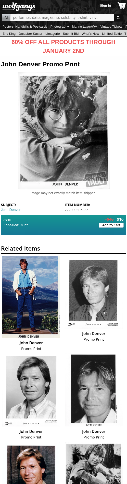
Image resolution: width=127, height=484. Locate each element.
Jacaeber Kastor (30, 33)
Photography (59, 26)
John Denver (10, 210)
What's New (90, 33)
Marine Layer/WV (84, 26)
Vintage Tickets (111, 26)
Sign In (105, 5)
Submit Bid (70, 33)
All (6, 17)
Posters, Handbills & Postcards (24, 26)
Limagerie (52, 33)
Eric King (8, 33)
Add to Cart (111, 225)
